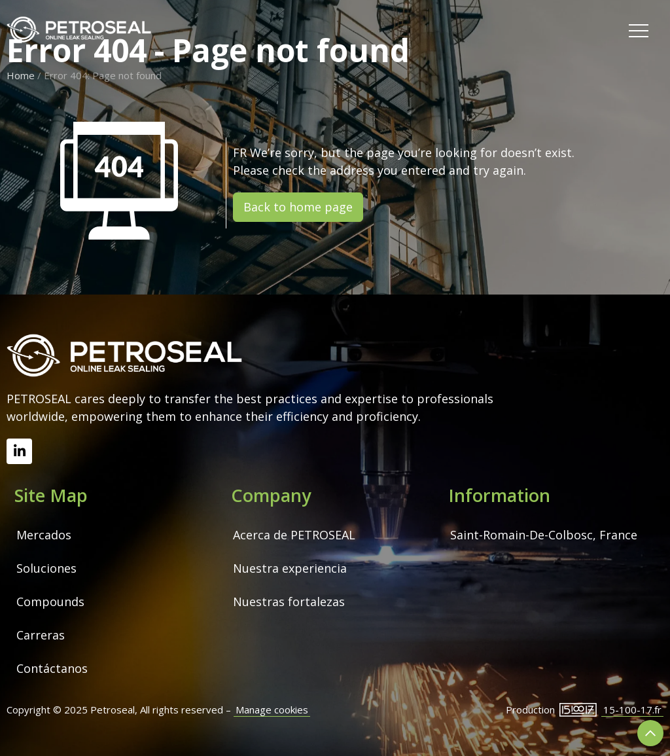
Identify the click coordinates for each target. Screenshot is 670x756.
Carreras (40, 635)
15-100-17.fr (632, 709)
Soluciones (46, 568)
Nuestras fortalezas (289, 601)
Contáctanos (52, 668)
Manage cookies (272, 709)
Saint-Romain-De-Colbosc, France (543, 535)
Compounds (50, 601)
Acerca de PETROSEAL (294, 535)
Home (21, 75)
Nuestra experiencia (290, 568)
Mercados (43, 535)
